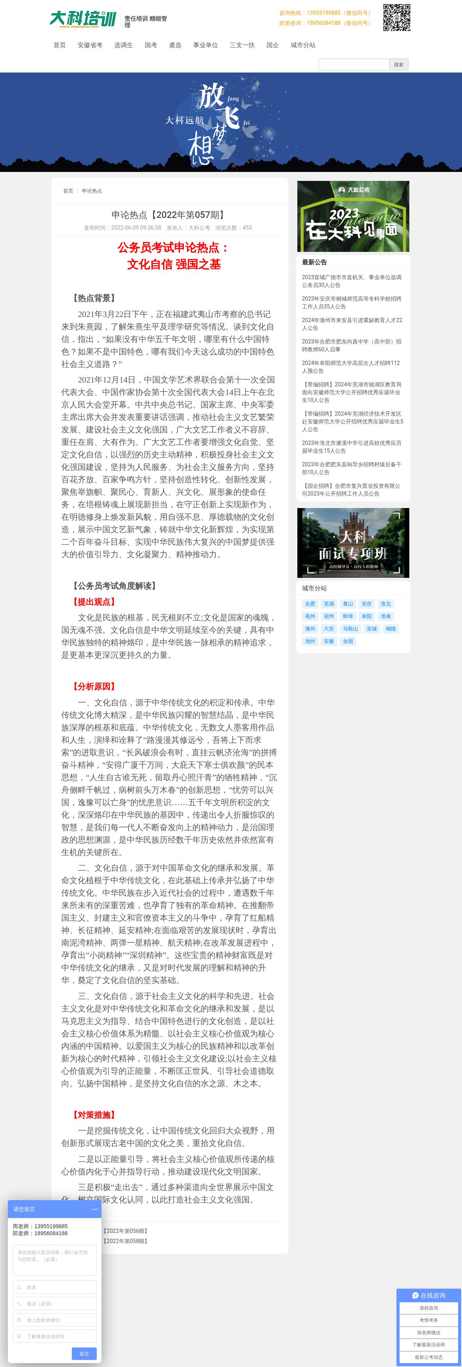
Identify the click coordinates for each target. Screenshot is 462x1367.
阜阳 (367, 616)
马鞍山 (350, 629)
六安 (329, 629)
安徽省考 (90, 45)
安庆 (367, 604)
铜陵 (391, 629)
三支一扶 (242, 45)
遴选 (175, 45)
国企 (273, 45)
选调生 (123, 45)
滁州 (310, 629)
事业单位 (205, 45)
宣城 (372, 629)
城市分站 (303, 45)
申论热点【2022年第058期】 (114, 1241)
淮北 (386, 604)
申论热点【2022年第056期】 (114, 1231)
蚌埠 (348, 616)
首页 (59, 45)
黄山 (348, 604)
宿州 (329, 616)
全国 (348, 641)
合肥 (310, 604)
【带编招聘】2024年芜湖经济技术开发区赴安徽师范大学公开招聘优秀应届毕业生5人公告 (352, 421)
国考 (151, 45)
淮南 (386, 616)
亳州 (310, 616)
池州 (310, 641)
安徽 (329, 641)
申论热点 (92, 191)
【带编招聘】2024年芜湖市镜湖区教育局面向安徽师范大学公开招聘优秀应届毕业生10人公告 (352, 392)
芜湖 (329, 604)
